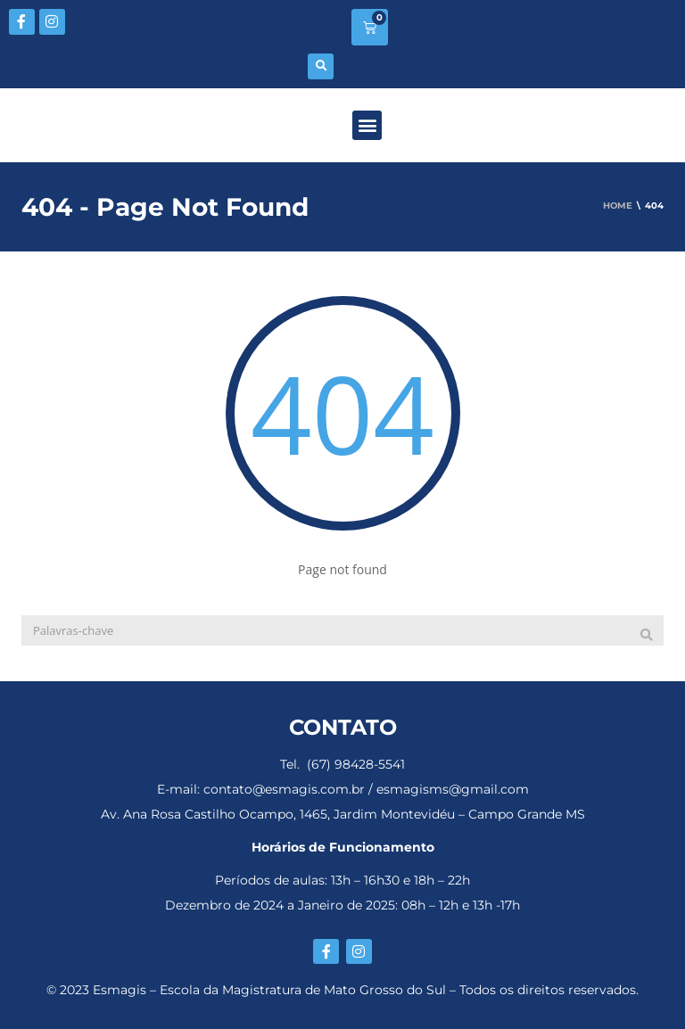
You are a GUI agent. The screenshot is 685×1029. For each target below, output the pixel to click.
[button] (321, 66)
